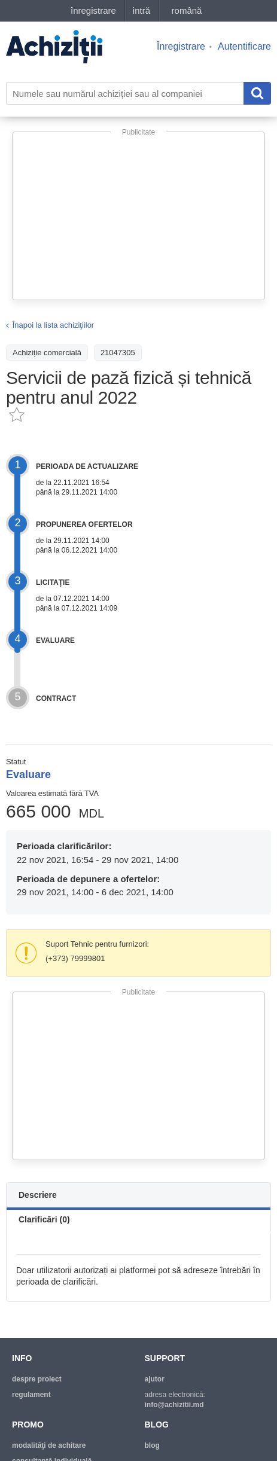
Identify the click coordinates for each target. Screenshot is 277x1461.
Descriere (38, 1195)
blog (152, 1445)
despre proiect (37, 1379)
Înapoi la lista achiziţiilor (54, 325)
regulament (31, 1394)
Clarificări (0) (44, 1219)
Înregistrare (181, 46)
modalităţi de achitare (49, 1445)
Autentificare (244, 46)
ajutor (155, 1379)
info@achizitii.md (174, 1405)
